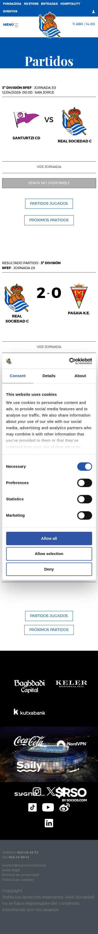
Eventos (10, 11)
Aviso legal (11, 870)
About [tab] (80, 375)
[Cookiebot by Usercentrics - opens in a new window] (70, 361)
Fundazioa (12, 3)
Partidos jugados (49, 204)
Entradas (49, 3)
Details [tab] (49, 375)
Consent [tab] (18, 375)
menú (10, 25)
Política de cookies (18, 880)
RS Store (31, 3)
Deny (49, 569)
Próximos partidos (49, 220)
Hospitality (70, 3)
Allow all (49, 538)
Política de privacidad (20, 875)
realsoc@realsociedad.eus (24, 865)
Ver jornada (49, 167)
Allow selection (49, 554)
